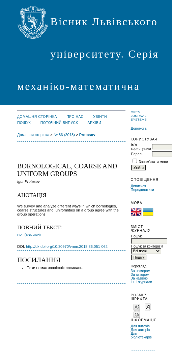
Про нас (75, 117)
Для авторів (140, 330)
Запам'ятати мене (153, 162)
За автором (140, 274)
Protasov (87, 135)
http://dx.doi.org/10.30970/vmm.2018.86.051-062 (67, 246)
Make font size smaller (137, 306)
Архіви (95, 123)
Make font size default (147, 306)
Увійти (100, 117)
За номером (140, 271)
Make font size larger (137, 314)
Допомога (139, 128)
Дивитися (138, 186)
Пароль (137, 154)
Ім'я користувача (141, 147)
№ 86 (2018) (64, 135)
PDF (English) (29, 234)
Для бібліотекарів (141, 335)
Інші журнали (141, 282)
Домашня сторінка (37, 117)
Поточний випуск (59, 123)
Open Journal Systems (139, 115)
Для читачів (140, 326)
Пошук (24, 123)
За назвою (139, 278)
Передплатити (142, 190)
